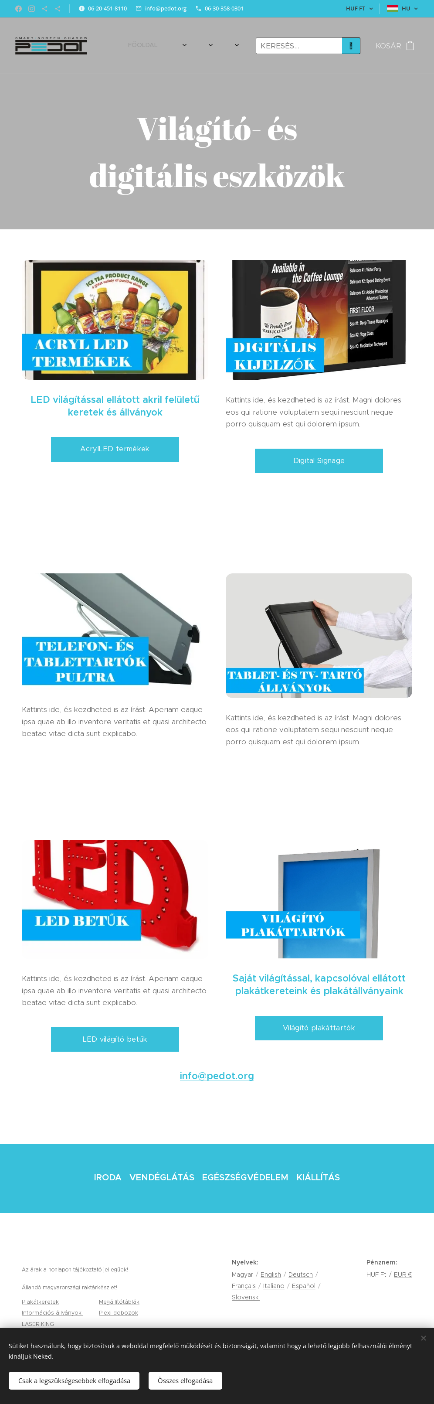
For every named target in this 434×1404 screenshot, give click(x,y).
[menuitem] (118, 46)
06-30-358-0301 (224, 8)
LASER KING (39, 1324)
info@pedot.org (165, 8)
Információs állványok (52, 1312)
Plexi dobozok (118, 1312)
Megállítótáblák (119, 1301)
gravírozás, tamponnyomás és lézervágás (113, 1324)
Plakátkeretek (40, 1301)
